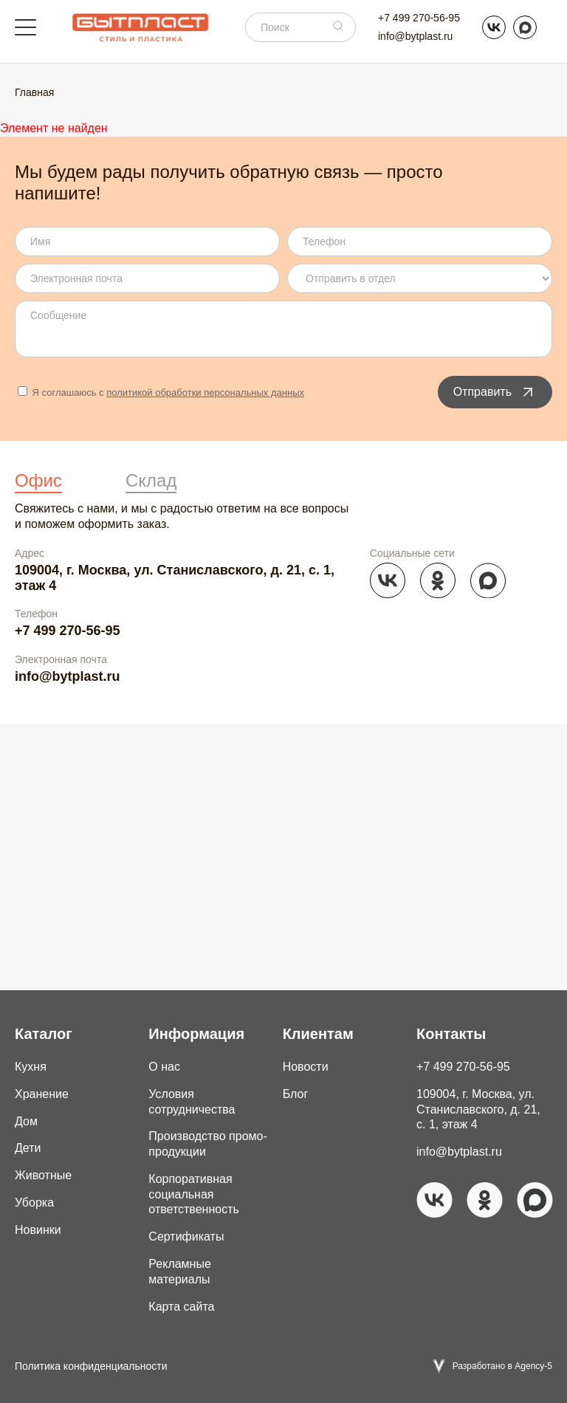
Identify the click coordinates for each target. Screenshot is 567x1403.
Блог (296, 1094)
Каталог (43, 1034)
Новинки (38, 1230)
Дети (28, 1148)
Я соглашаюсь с (161, 392)
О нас (164, 1066)
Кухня (31, 1066)
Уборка (34, 1202)
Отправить (495, 392)
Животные (43, 1175)
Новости (306, 1066)
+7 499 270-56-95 (419, 18)
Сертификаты (186, 1236)
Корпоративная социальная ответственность (193, 1194)
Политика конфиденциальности (91, 1366)
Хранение (42, 1094)
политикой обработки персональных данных (205, 392)
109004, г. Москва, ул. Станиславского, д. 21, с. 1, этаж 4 (174, 578)
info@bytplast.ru (415, 36)
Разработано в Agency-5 (502, 1366)
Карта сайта (181, 1306)
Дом (26, 1121)
